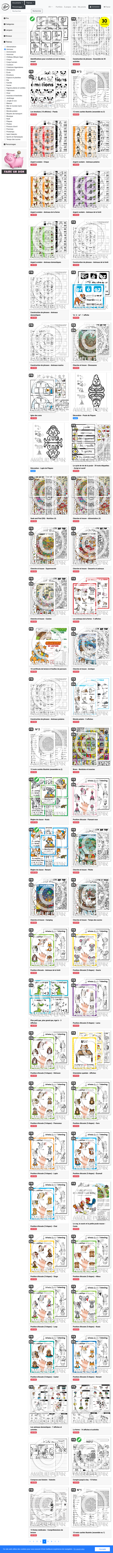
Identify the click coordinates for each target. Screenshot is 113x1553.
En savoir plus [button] (79, 1549)
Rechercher (37, 11)
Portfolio (59, 7)
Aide (74, 7)
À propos (67, 7)
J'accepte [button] (102, 1549)
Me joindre (82, 7)
